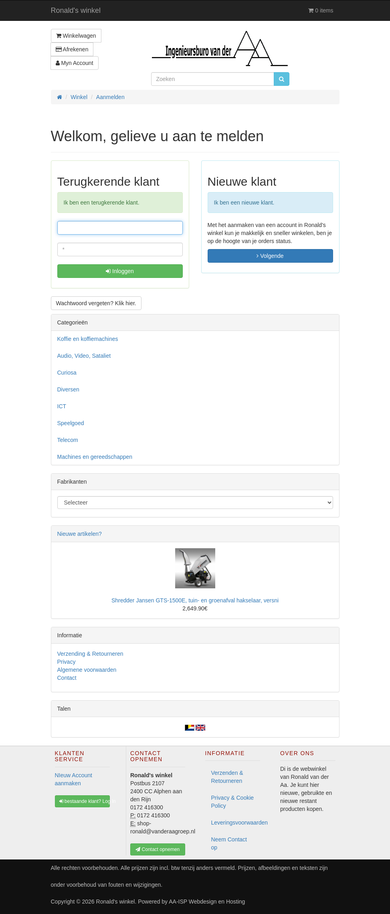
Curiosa (67, 372)
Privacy (66, 662)
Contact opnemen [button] (157, 849)
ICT (62, 406)
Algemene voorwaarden (87, 670)
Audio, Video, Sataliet (84, 356)
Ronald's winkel (76, 10)
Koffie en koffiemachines (87, 339)
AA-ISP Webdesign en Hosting (207, 901)
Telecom (67, 440)
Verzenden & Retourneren (227, 777)
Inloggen (120, 271)
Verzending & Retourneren (90, 654)
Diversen (68, 389)
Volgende (270, 256)
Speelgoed (70, 423)
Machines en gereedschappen (95, 457)
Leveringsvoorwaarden (236, 822)
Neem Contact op (229, 843)
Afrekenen (72, 49)
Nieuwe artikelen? (79, 534)
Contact (67, 678)
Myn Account (74, 63)
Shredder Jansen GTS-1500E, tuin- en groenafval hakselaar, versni (195, 600)
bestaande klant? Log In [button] (84, 801)
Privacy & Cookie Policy (232, 801)
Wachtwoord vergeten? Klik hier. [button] (96, 303)
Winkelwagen (76, 35)
